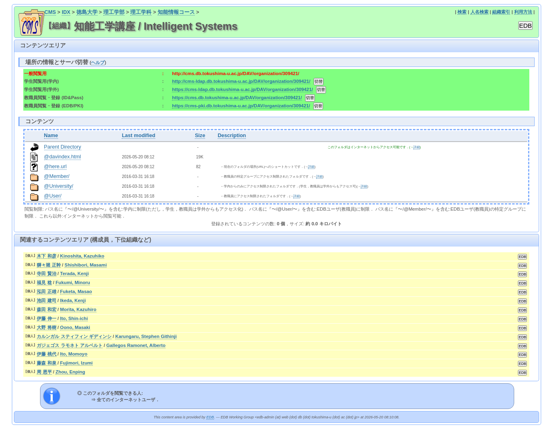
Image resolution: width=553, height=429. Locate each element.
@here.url (55, 166)
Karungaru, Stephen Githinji (145, 336)
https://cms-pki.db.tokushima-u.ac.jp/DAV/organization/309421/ (241, 105)
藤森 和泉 (46, 362)
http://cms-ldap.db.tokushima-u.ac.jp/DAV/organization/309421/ (241, 81)
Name (51, 135)
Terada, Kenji (74, 273)
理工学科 (141, 12)
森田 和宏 (46, 309)
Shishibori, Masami (86, 264)
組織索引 (501, 11)
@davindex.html (62, 157)
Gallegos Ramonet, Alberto (135, 345)
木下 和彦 (46, 255)
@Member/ (56, 176)
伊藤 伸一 (46, 318)
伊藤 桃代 (46, 353)
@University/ (59, 186)
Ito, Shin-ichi (74, 318)
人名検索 (479, 11)
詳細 (416, 147)
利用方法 (523, 11)
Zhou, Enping (70, 371)
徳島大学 (87, 12)
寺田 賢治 (46, 273)
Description (232, 135)
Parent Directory (62, 147)
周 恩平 (44, 371)
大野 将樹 (46, 327)
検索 (461, 11)
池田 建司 (46, 300)
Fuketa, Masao (76, 291)
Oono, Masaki (75, 327)
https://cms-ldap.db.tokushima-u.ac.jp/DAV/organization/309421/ (242, 89)
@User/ (53, 196)
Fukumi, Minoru (73, 282)
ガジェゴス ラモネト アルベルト (69, 345)
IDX (66, 12)
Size (200, 135)
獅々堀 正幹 (48, 264)
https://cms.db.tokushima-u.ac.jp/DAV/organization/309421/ (237, 97)
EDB (210, 417)
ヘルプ (98, 62)
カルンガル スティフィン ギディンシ (74, 336)
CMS (50, 12)
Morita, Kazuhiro (78, 309)
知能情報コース (176, 12)
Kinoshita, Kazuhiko (82, 255)
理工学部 (114, 12)
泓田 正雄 (46, 291)
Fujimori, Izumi (76, 362)
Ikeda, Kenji (73, 300)
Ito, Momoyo (73, 353)
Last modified (138, 135)
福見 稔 (44, 282)
